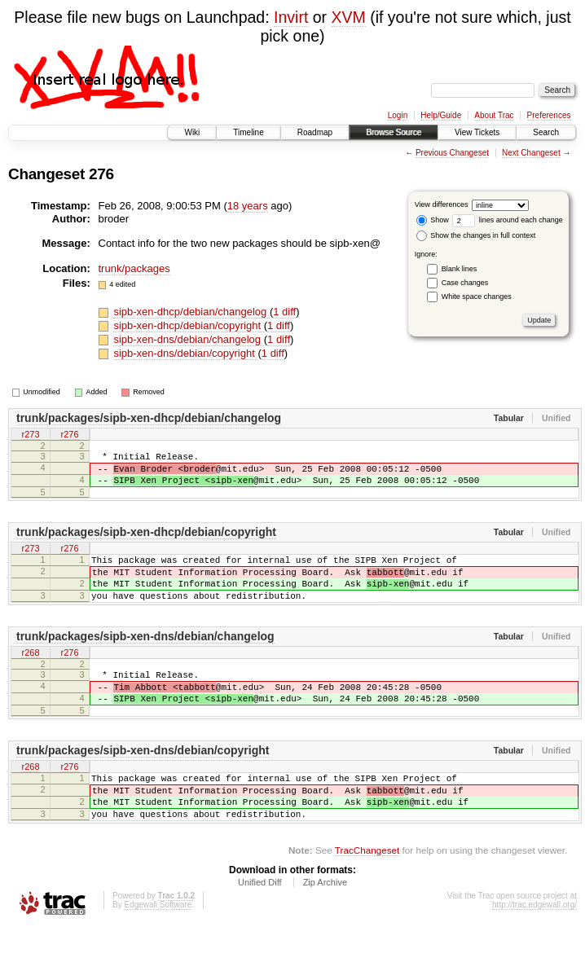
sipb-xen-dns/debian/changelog (188, 339)
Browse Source (393, 132)
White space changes (477, 296)
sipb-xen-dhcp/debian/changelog (191, 311)
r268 (30, 675)
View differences (441, 204)
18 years (247, 206)
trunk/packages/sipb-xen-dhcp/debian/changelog (148, 417)
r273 (30, 435)
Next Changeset (531, 152)
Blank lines (459, 269)
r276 (69, 435)
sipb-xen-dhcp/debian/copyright (188, 325)
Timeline (248, 132)
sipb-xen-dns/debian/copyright (185, 353)
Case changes (465, 283)
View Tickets (477, 132)
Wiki (192, 132)
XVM (349, 17)
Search (546, 132)
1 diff (284, 311)
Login (397, 115)
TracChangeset (367, 894)
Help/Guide (440, 115)
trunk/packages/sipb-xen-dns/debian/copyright (142, 782)
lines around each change (507, 220)
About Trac (493, 115)
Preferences (549, 115)
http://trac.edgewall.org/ (534, 948)
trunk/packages (134, 268)
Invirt (291, 17)
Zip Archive (325, 926)
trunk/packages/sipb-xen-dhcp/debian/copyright (146, 541)
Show (432, 220)
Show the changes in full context (476, 235)
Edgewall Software (157, 948)
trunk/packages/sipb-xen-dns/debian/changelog (145, 658)
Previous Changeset (452, 152)
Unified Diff (260, 926)
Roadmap (314, 132)
